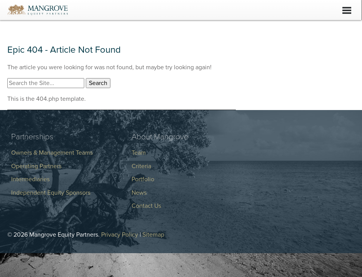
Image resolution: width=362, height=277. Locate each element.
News (139, 193)
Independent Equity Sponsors (50, 193)
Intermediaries (30, 179)
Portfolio (143, 179)
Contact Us (146, 206)
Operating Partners (36, 166)
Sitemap (153, 235)
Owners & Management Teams (52, 153)
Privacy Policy (119, 235)
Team (139, 153)
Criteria (141, 166)
